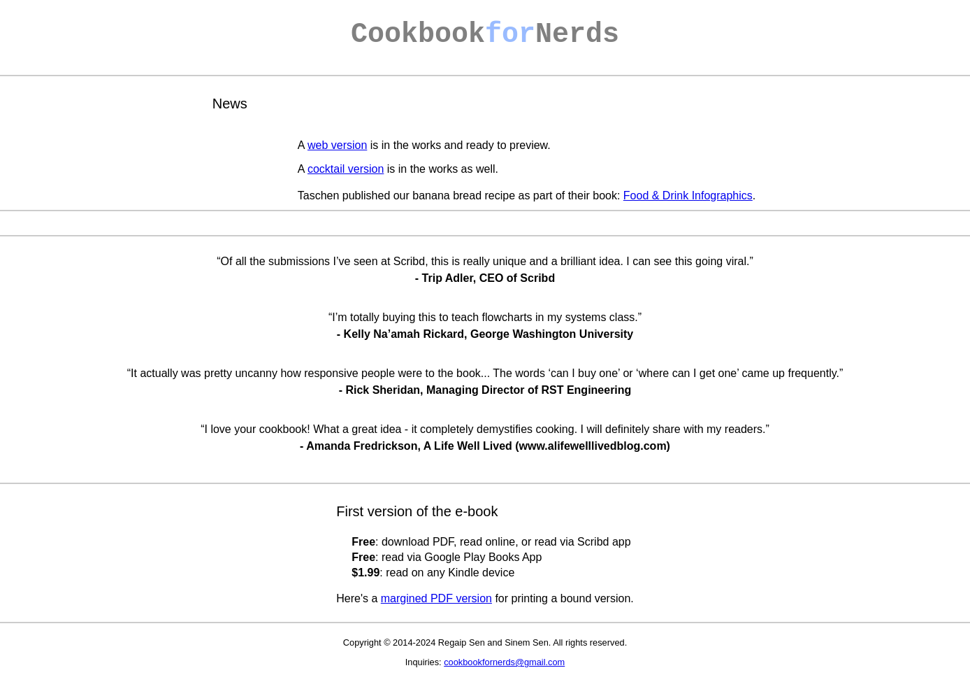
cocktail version (345, 169)
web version (337, 145)
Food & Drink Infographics (688, 195)
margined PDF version (436, 598)
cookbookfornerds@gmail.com (504, 662)
